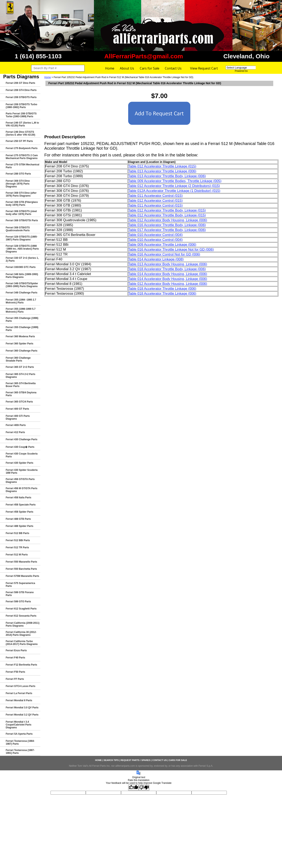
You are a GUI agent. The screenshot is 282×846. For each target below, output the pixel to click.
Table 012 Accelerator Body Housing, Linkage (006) (167, 220)
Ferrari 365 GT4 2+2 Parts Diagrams (20, 375)
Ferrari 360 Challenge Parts (21, 350)
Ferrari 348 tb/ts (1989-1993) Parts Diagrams (22, 276)
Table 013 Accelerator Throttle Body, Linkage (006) (167, 176)
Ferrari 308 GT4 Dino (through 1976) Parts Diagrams (18, 183)
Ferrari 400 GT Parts (17, 408)
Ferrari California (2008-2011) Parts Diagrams (22, 624)
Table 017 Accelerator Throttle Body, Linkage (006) (167, 230)
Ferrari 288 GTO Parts (18, 173)
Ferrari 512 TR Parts (17, 547)
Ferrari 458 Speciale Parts (21, 504)
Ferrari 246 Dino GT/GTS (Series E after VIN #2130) (20, 133)
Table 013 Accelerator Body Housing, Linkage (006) (167, 264)
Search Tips (111, 760)
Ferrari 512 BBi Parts (18, 540)
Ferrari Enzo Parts (16, 650)
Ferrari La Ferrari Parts (19, 693)
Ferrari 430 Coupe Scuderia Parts (21, 455)
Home (109, 68)
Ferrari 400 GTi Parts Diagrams (18, 417)
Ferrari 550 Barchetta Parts (21, 568)
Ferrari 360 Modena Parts (20, 336)
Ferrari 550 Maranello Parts (21, 561)
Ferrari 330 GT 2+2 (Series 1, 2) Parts (22, 259)
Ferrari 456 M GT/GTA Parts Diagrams (21, 490)
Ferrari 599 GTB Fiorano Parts (20, 594)
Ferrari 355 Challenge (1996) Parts (22, 319)
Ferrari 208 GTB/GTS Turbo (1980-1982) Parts (21, 106)
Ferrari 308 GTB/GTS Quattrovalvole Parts (18, 229)
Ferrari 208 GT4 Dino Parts (21, 90)
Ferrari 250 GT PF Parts (19, 141)
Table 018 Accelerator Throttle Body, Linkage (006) (167, 269)
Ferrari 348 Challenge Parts (21, 292)
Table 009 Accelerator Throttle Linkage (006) (162, 245)
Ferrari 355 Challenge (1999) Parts (22, 329)
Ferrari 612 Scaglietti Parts (21, 608)
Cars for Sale (149, 68)
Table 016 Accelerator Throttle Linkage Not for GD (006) (171, 249)
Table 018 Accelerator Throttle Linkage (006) (162, 289)
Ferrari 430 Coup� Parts (20, 447)
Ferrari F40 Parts (15, 657)
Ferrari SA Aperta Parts (19, 733)
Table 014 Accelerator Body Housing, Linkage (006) (167, 274)
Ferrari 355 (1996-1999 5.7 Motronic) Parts (20, 310)
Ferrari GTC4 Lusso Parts (20, 686)
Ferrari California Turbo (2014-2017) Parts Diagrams (22, 643)
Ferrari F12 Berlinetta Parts (21, 664)
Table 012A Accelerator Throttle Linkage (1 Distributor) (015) (174, 191)
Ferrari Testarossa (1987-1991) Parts (20, 751)
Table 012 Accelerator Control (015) (155, 200)
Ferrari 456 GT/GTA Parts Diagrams (20, 480)
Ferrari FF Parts (15, 679)
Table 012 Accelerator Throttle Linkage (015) (162, 166)
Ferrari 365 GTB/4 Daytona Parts (21, 394)
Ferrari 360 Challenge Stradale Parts (18, 359)
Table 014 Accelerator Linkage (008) (156, 259)
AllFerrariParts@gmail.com (143, 56)
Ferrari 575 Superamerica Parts (20, 584)
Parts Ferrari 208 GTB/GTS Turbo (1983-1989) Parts (21, 115)
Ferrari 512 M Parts (17, 554)
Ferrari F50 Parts (15, 671)
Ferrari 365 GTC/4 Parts (19, 401)
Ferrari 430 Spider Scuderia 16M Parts (21, 471)
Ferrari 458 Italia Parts (18, 497)
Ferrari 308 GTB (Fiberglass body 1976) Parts (22, 203)
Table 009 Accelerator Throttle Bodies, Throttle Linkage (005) (174, 181)
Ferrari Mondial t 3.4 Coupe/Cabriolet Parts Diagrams (18, 724)
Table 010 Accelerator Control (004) (155, 235)
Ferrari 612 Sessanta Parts (21, 615)
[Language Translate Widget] (245, 68)
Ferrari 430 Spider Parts (19, 462)
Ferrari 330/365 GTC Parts (21, 267)
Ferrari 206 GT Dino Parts (20, 83)
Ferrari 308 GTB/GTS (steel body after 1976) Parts (21, 213)
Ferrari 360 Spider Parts (19, 343)
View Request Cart (204, 68)
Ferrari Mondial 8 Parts (19, 700)
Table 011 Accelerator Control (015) (155, 196)
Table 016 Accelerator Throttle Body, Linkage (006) (167, 225)
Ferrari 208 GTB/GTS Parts (21, 97)
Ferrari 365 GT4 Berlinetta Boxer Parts (21, 385)
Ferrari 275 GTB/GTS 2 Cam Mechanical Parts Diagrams (22, 157)
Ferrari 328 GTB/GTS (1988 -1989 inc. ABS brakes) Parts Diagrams (22, 248)
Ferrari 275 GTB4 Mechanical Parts (22, 166)
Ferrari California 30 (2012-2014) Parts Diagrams (21, 633)
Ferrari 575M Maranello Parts (22, 576)
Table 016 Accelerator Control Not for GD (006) (164, 254)
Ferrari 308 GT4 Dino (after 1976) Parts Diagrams (21, 194)
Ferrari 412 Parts (15, 432)
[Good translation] (133, 787)
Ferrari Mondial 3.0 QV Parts (22, 707)
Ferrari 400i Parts (16, 425)
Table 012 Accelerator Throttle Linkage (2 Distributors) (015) (174, 186)
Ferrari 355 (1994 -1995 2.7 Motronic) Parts (21, 301)
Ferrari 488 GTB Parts (18, 519)
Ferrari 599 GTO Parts (18, 601)
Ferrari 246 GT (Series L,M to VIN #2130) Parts (22, 124)
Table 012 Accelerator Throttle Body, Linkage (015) (167, 210)
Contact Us (173, 68)
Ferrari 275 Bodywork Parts (21, 148)
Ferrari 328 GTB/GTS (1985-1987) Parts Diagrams (21, 238)
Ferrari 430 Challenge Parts (21, 439)
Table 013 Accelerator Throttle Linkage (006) (162, 171)
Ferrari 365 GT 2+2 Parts (20, 367)
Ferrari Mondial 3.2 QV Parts (22, 714)
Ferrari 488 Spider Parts (19, 526)
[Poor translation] (144, 787)
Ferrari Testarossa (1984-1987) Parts (20, 742)
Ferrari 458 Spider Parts (19, 511)
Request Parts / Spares (135, 760)
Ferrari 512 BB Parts (17, 533)
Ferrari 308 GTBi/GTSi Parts (22, 220)
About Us (127, 68)
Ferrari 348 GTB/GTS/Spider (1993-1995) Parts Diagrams (22, 285)
